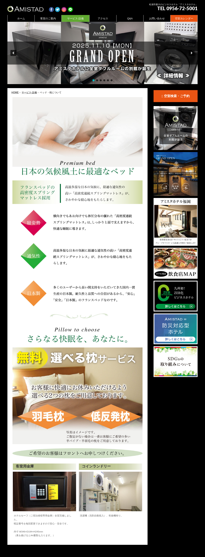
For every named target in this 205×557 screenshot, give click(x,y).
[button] (102, 53)
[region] (102, 53)
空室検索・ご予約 (175, 96)
